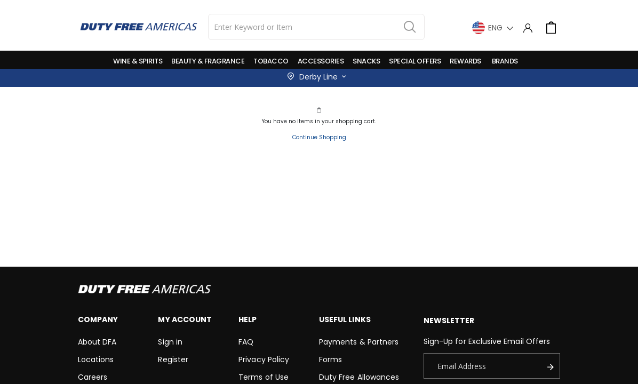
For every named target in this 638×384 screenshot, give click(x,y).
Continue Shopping (319, 137)
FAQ (245, 342)
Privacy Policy (263, 359)
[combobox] (316, 27)
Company (98, 319)
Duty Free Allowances (359, 377)
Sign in (170, 342)
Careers (92, 377)
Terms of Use (263, 377)
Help (247, 319)
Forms (330, 359)
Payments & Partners (358, 342)
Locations (96, 359)
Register (173, 359)
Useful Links (345, 319)
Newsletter (449, 320)
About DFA (97, 342)
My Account (185, 319)
